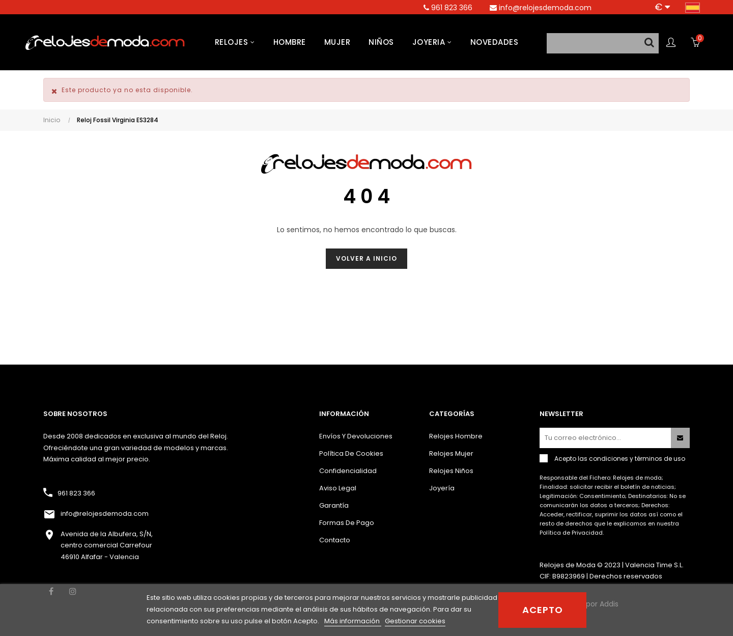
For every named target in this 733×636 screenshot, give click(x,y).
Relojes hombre (456, 436)
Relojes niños (451, 471)
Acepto (542, 609)
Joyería (442, 488)
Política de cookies (351, 453)
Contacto (334, 540)
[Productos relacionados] (662, 7)
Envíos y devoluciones (355, 436)
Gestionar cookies (415, 621)
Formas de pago (346, 523)
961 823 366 (76, 493)
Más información (352, 621)
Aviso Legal (337, 488)
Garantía (334, 505)
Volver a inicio (366, 258)
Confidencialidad (348, 471)
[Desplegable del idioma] (693, 7)
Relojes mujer (451, 453)
